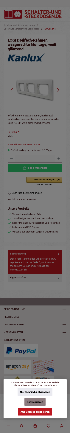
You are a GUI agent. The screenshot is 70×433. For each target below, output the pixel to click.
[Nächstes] (58, 90)
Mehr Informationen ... (47, 385)
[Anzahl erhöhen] (59, 159)
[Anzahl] (35, 159)
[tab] (35, 261)
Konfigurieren (35, 402)
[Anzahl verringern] (11, 159)
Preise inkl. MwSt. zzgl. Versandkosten (24, 144)
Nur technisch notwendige (35, 392)
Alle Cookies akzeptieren (35, 411)
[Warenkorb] (35, 426)
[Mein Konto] (61, 426)
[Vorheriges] (12, 90)
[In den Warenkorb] (35, 168)
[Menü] (8, 426)
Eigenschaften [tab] (35, 278)
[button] (44, 181)
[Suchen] (21, 426)
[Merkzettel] (48, 426)
